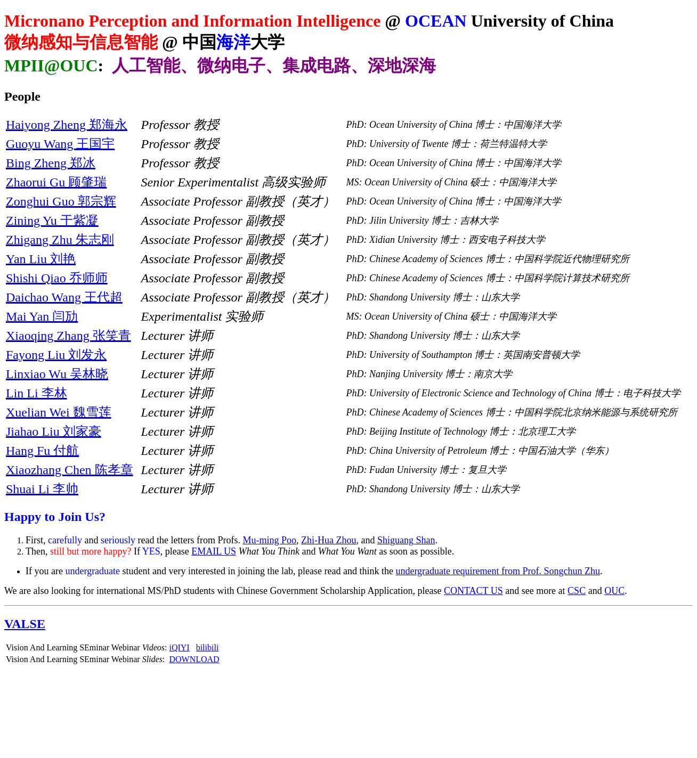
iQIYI (179, 647)
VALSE (24, 624)
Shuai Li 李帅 (42, 489)
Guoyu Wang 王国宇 (60, 144)
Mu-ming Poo (269, 540)
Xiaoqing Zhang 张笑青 (68, 336)
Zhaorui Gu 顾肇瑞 (56, 182)
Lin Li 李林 (36, 393)
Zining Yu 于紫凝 (52, 220)
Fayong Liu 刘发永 (56, 355)
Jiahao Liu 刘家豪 (53, 431)
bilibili (207, 647)
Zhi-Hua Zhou (328, 540)
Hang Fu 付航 (42, 451)
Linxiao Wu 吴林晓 (57, 374)
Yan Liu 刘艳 (41, 259)
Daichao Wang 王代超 (64, 297)
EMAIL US (213, 551)
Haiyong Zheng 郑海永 (66, 125)
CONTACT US (473, 590)
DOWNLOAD (194, 659)
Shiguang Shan (406, 540)
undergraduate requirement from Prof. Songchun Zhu (497, 571)
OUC (614, 590)
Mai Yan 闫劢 (42, 316)
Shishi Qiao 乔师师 (57, 278)
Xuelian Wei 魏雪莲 (58, 412)
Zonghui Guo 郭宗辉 (61, 201)
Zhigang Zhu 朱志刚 (60, 240)
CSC (577, 590)
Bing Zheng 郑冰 (50, 163)
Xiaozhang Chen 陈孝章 (69, 470)
